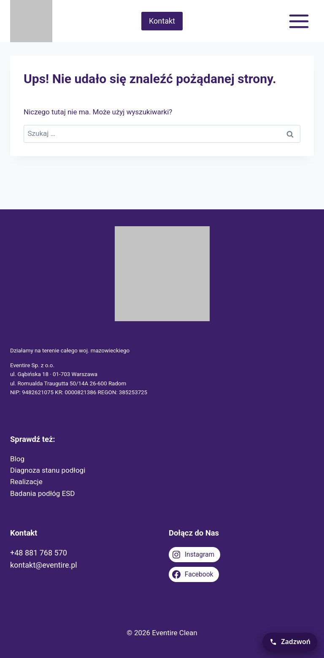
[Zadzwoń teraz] (289, 642)
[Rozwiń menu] (299, 21)
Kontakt (162, 20)
